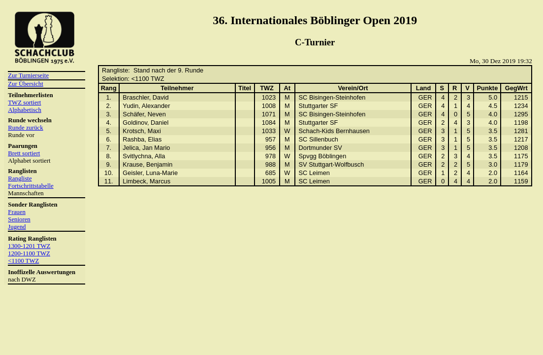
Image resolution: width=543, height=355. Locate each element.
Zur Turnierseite (28, 75)
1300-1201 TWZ (29, 246)
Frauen (17, 212)
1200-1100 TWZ (29, 253)
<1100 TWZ (23, 260)
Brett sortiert (24, 153)
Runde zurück (25, 127)
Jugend (17, 226)
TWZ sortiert (24, 102)
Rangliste (20, 178)
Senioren (19, 219)
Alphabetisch (24, 109)
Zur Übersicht (25, 83)
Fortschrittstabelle (30, 185)
